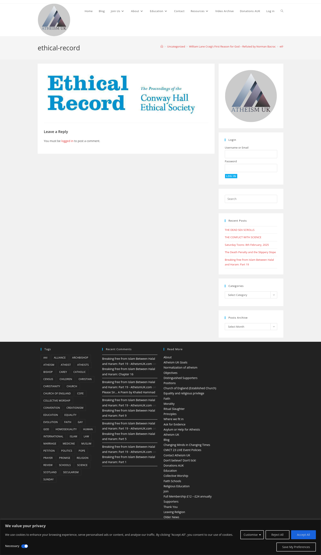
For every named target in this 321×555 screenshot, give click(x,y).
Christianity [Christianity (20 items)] (51, 386)
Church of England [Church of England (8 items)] (57, 393)
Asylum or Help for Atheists (182, 429)
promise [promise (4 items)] (64, 458)
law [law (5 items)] (86, 436)
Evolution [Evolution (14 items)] (50, 422)
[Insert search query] (251, 199)
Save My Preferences (296, 547)
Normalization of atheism (180, 367)
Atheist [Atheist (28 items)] (66, 365)
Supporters (171, 501)
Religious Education (177, 486)
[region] (160, 537)
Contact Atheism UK (177, 455)
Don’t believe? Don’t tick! (180, 460)
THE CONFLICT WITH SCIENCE (243, 237)
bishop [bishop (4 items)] (48, 372)
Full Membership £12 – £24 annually (187, 496)
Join (166, 491)
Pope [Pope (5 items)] (82, 450)
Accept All (303, 535)
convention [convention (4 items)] (51, 407)
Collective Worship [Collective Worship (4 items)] (56, 400)
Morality (169, 404)
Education (170, 471)
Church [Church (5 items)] (72, 386)
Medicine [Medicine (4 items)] (69, 443)
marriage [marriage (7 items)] (49, 443)
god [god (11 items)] (46, 429)
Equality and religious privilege (184, 393)
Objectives (170, 373)
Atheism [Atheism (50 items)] (48, 365)
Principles (170, 414)
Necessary (12, 546)
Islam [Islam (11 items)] (73, 436)
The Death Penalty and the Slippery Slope (250, 252)
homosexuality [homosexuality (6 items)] (66, 429)
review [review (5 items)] (48, 465)
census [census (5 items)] (48, 379)
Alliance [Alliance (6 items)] (60, 357)
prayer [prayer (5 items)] (48, 458)
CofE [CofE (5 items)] (80, 393)
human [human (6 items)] (88, 429)
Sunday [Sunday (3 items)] (48, 479)
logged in (67, 141)
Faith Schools (172, 481)
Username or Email (237, 147)
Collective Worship (176, 476)
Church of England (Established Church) (190, 388)
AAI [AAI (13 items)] (45, 357)
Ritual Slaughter (174, 409)
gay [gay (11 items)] (80, 422)
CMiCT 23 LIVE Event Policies (182, 450)
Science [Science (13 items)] (82, 465)
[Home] (161, 46)
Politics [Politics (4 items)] (66, 450)
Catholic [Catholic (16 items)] (79, 372)
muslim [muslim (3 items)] (86, 443)
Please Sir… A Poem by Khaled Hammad (128, 392)
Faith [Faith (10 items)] (67, 422)
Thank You (171, 507)
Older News (171, 517)
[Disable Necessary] (24, 546)
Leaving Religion (174, 512)
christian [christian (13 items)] (85, 379)
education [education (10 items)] (50, 415)
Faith (167, 398)
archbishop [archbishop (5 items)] (80, 357)
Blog (167, 440)
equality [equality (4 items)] (70, 415)
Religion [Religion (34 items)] (82, 458)
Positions (170, 383)
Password (231, 161)
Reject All (277, 535)
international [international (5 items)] (53, 436)
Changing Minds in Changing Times (187, 445)
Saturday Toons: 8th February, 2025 (247, 245)
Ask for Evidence (174, 424)
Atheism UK (171, 435)
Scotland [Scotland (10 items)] (50, 472)
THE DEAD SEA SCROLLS (239, 230)
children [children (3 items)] (66, 379)
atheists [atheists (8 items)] (83, 365)
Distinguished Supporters (180, 378)
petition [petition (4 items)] (49, 450)
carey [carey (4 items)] (63, 372)
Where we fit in (174, 419)
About (168, 357)
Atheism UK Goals (175, 362)
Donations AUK (174, 465)
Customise (251, 535)
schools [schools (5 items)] (65, 465)
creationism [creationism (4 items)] (75, 407)
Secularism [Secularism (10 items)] (71, 472)
